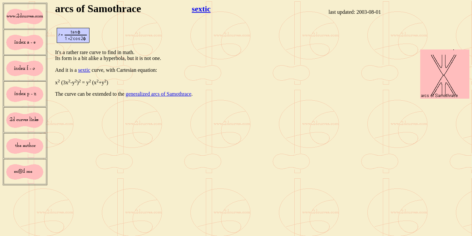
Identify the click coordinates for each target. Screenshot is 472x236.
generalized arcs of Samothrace (158, 94)
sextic (201, 9)
